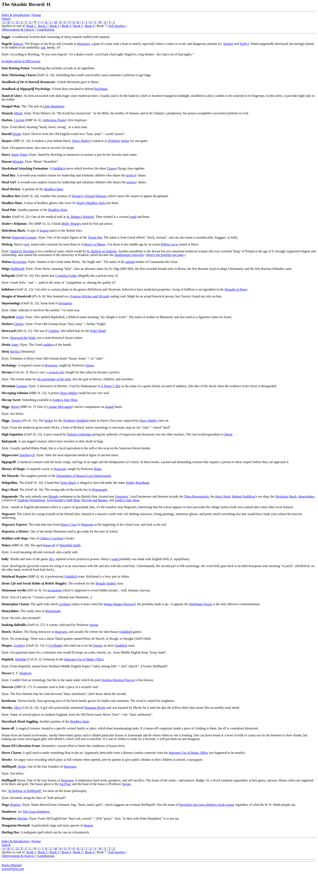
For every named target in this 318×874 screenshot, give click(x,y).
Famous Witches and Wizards (90, 296)
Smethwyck (27, 455)
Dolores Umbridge (79, 434)
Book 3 (54, 26)
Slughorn (25, 673)
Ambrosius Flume (54, 120)
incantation (54, 590)
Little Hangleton (53, 106)
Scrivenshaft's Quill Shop (63, 500)
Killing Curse (169, 244)
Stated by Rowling (22, 251)
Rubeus (18, 43)
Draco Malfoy (81, 141)
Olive (17, 707)
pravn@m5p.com (13, 869)
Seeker (125, 141)
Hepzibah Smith (70, 545)
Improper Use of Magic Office (84, 659)
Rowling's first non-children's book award (206, 804)
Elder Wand (97, 331)
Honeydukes (306, 496)
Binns (97, 469)
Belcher (22, 818)
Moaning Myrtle (95, 707)
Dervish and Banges (94, 500)
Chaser (111, 168)
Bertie (15, 406)
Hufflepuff (17, 268)
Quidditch (58, 168)
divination (65, 303)
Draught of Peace (236, 289)
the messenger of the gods (54, 379)
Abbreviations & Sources (18, 29)
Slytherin (114, 141)
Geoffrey (19, 645)
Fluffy (244, 43)
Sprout (89, 365)
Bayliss (15, 351)
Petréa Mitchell (11, 865)
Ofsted (227, 434)
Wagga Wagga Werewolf (119, 604)
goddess (48, 344)
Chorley (19, 324)
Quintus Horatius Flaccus (117, 680)
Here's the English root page (165, 255)
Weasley (15, 804)
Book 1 (31, 26)
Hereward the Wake (23, 337)
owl (26, 244)
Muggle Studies (106, 583)
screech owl (56, 372)
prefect (130, 175)
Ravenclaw (19, 262)
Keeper (98, 645)
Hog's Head (222, 496)
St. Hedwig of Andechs (102, 251)
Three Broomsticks (196, 496)
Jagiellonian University (129, 255)
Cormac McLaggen (59, 406)
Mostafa (18, 161)
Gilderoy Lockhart (51, 538)
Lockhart (64, 604)
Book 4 (66, 26)
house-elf (49, 545)
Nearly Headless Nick (90, 203)
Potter (24, 154)
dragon (44, 230)
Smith (20, 317)
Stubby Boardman (137, 482)
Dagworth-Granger (24, 237)
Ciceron (19, 120)
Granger (21, 386)
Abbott (17, 113)
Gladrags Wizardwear (31, 500)
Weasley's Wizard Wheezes (89, 196)
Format (36, 15)
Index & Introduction (15, 15)
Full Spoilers (117, 26)
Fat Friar (65, 784)
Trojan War (95, 237)
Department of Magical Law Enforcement (83, 476)
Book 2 (43, 26)
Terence (16, 420)
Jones (15, 344)
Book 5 (78, 26)
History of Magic (95, 244)
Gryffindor (55, 645)
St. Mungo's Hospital (80, 216)
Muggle (53, 496)
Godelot (53, 331)
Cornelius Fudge (66, 275)
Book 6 (90, 26)
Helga (22, 766)
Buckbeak (100, 89)
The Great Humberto (36, 811)
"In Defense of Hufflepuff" (24, 791)
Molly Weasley (71, 223)
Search (6, 18)
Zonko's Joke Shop (65, 400)
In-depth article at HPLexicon (21, 61)
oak (43, 47)
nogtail (109, 406)
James (15, 154)
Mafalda (20, 659)
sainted (130, 262)
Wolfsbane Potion (200, 604)
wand (132, 216)
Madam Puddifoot (243, 496)
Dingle (16, 134)
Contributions (46, 29)
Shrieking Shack (286, 496)
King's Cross (68, 524)
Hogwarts (83, 43)
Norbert (228, 43)
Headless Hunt (53, 189)
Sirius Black (68, 482)
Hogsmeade (99, 489)
